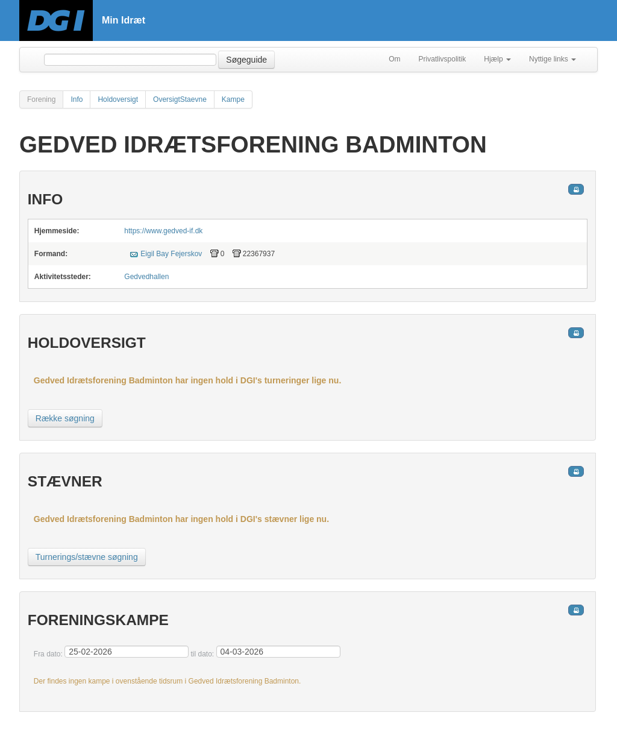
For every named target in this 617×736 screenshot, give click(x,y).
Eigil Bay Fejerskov (171, 254)
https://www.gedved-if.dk (163, 231)
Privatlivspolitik (442, 59)
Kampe (233, 99)
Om (394, 59)
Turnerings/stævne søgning (87, 557)
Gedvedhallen (146, 276)
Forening (41, 99)
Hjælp (497, 59)
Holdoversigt (118, 99)
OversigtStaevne (180, 99)
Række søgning (65, 418)
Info (76, 99)
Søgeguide (246, 59)
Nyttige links (552, 59)
